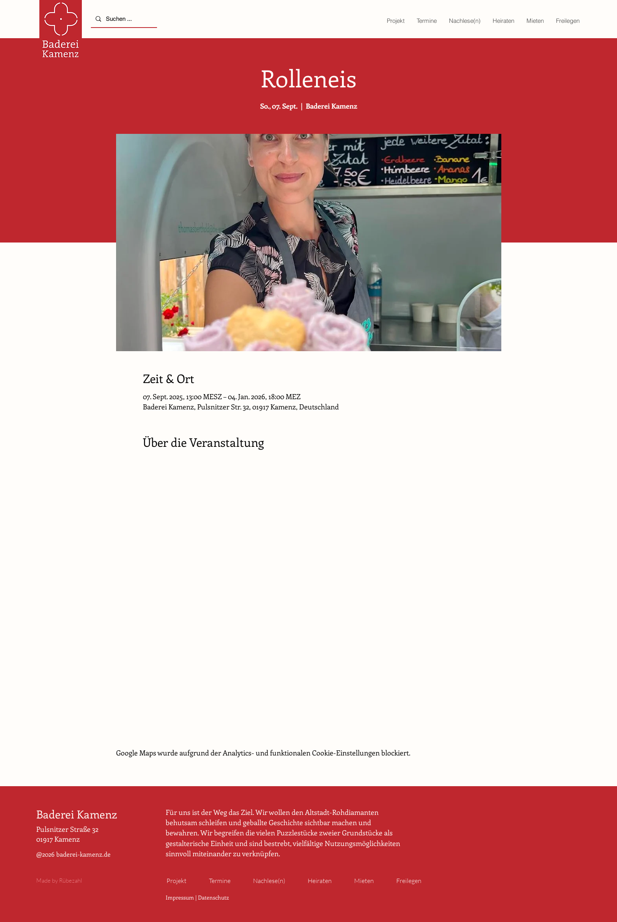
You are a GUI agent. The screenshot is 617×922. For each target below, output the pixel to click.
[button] (395, 20)
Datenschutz (213, 897)
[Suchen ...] (123, 18)
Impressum (180, 897)
